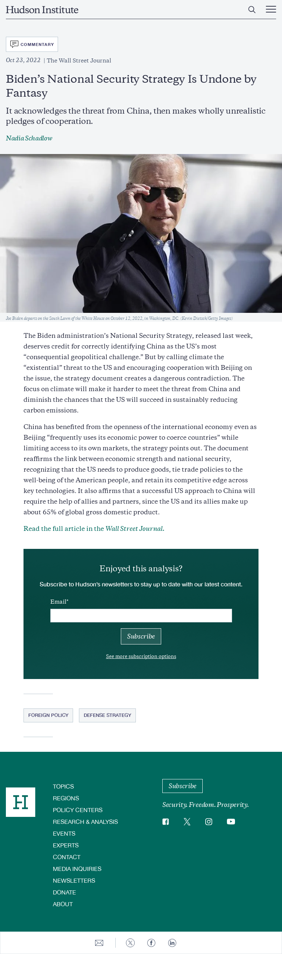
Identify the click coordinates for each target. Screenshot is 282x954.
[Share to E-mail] (99, 943)
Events (64, 833)
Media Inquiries (77, 868)
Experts (66, 845)
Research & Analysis (85, 821)
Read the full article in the (95, 528)
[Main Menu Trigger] (271, 9)
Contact (66, 856)
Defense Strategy (107, 715)
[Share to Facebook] (151, 943)
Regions (66, 797)
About (63, 903)
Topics (63, 786)
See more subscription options (141, 656)
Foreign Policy (48, 715)
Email (58, 602)
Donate (64, 892)
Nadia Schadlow (29, 138)
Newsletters (74, 880)
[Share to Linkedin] (172, 943)
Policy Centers (77, 809)
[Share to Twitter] (130, 943)
